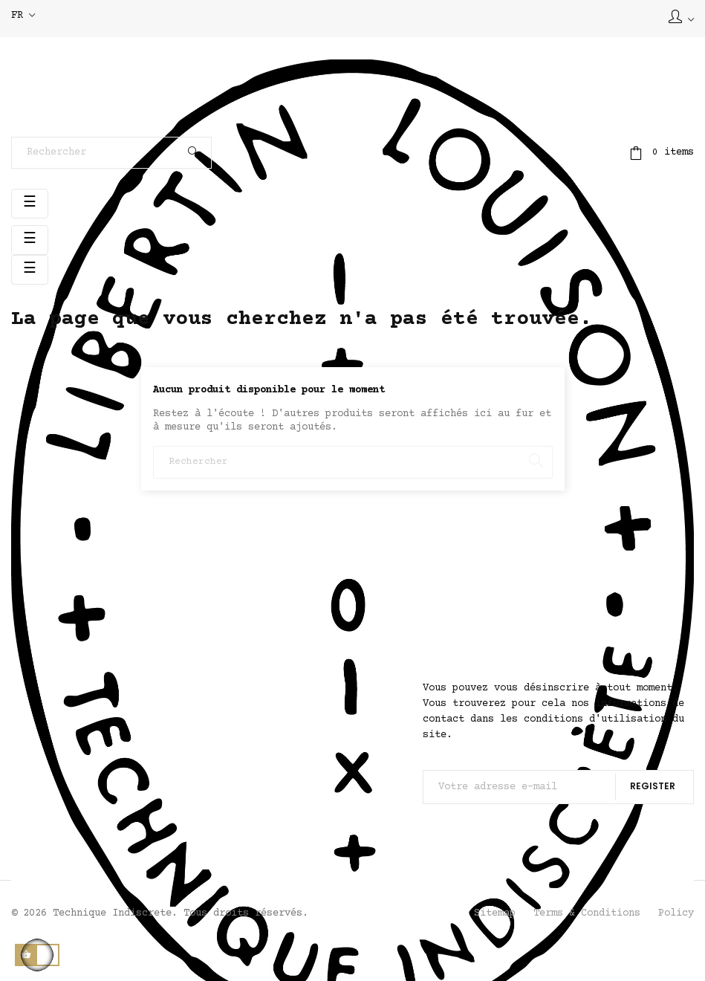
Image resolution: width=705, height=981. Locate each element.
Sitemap (495, 913)
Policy (676, 913)
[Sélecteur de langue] (23, 16)
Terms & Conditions (586, 913)
